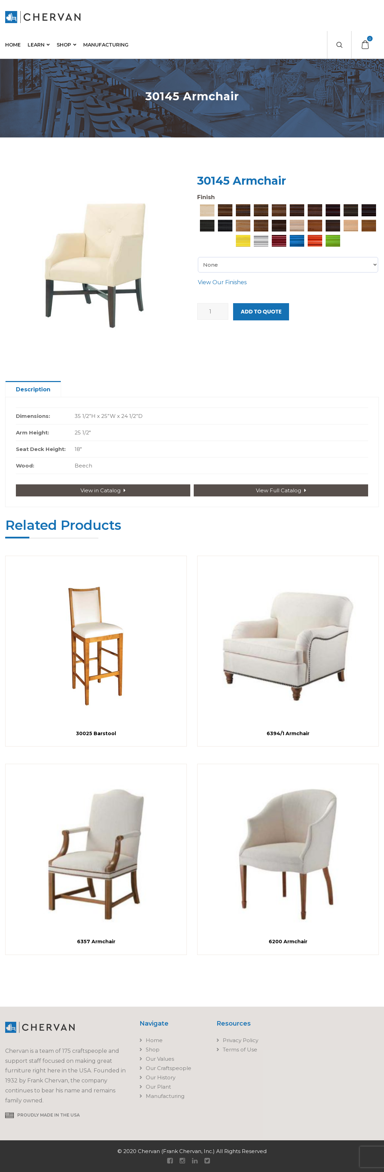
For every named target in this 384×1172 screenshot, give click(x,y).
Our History (160, 1077)
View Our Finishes (222, 282)
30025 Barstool (96, 733)
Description (33, 389)
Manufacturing (105, 45)
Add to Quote (261, 312)
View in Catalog (103, 490)
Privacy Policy (240, 1040)
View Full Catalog (281, 490)
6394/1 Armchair (288, 733)
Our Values (160, 1059)
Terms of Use (240, 1049)
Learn (36, 45)
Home (13, 45)
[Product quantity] (212, 311)
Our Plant (158, 1086)
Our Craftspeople (168, 1068)
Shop (64, 45)
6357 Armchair (96, 941)
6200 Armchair (288, 941)
